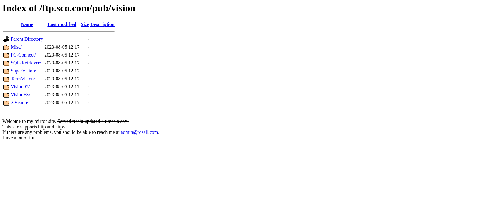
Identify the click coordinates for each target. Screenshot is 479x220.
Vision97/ (20, 86)
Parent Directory (27, 39)
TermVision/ (23, 78)
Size (85, 24)
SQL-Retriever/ (26, 62)
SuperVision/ (23, 70)
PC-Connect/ (23, 54)
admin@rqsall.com (139, 132)
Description (102, 24)
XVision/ (19, 102)
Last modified (61, 24)
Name (27, 24)
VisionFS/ (20, 94)
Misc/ (16, 47)
